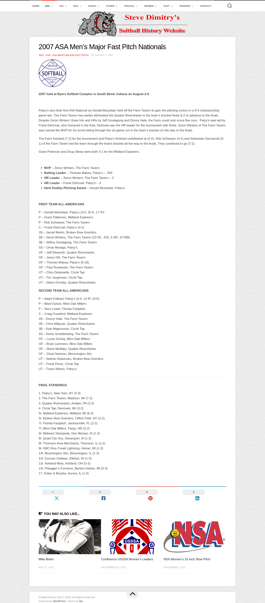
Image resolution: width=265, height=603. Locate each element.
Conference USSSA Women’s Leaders (128, 553)
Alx (81, 595)
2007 (41, 55)
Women (149, 6)
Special (129, 6)
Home (35, 6)
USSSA (92, 6)
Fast (167, 6)
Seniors (184, 6)
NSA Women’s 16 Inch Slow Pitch (187, 553)
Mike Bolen (46, 553)
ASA (47, 6)
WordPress (59, 595)
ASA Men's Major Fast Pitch (70, 55)
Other (110, 6)
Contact (205, 6)
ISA (61, 6)
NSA (75, 6)
